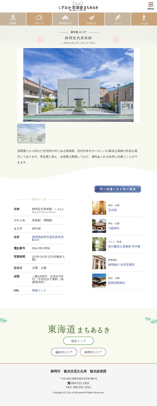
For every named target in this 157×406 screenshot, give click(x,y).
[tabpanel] (78, 85)
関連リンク (39, 290)
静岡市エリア (93, 352)
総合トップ (78, 341)
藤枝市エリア (64, 352)
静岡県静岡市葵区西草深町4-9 (48, 238)
